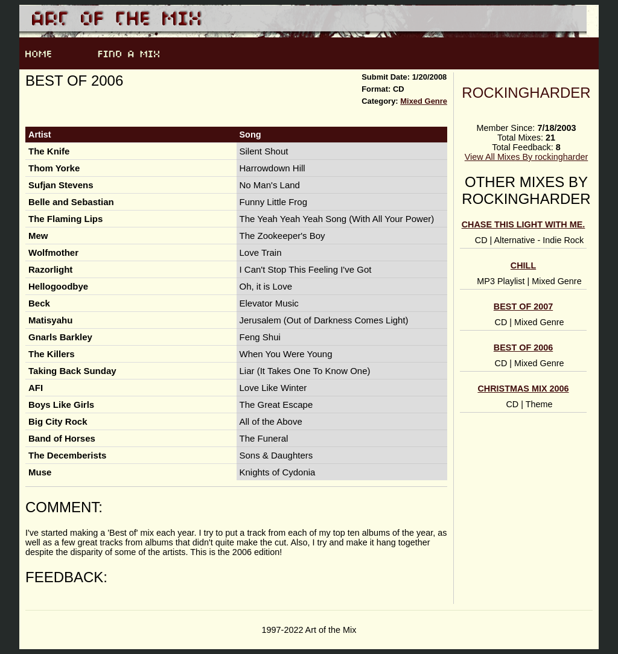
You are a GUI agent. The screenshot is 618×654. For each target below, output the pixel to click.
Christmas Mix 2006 (523, 388)
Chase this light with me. (523, 224)
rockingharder (526, 92)
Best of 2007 (523, 306)
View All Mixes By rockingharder (526, 157)
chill (523, 265)
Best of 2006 (523, 347)
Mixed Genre (423, 101)
